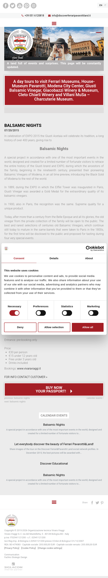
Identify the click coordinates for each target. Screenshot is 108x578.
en (100, 5)
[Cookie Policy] (28, 548)
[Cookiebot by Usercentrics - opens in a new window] (88, 248)
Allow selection (54, 327)
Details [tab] (54, 258)
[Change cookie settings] (50, 548)
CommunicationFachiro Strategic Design (15, 556)
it (105, 5)
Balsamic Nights (22, 398)
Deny (20, 327)
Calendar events (94, 398)
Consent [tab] (19, 258)
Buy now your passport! (51, 389)
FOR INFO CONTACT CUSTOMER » (25, 377)
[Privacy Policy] (11, 548)
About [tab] (89, 258)
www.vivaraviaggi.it (29, 368)
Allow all (87, 327)
